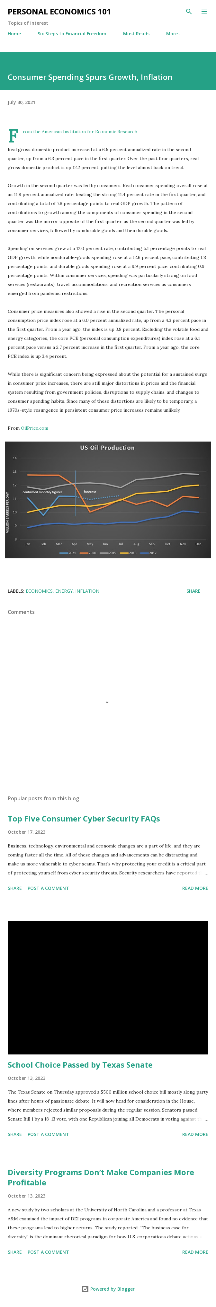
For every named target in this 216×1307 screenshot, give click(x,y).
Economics (39, 591)
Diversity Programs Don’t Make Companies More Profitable (101, 1177)
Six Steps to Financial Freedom (72, 33)
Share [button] (193, 591)
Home (14, 33)
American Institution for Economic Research (89, 131)
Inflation (87, 591)
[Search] (189, 11)
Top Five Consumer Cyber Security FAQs (84, 818)
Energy (64, 591)
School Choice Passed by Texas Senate (80, 1064)
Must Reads (136, 33)
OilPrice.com (34, 428)
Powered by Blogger (108, 1289)
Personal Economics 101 (59, 11)
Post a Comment (48, 888)
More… (174, 33)
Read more (195, 888)
